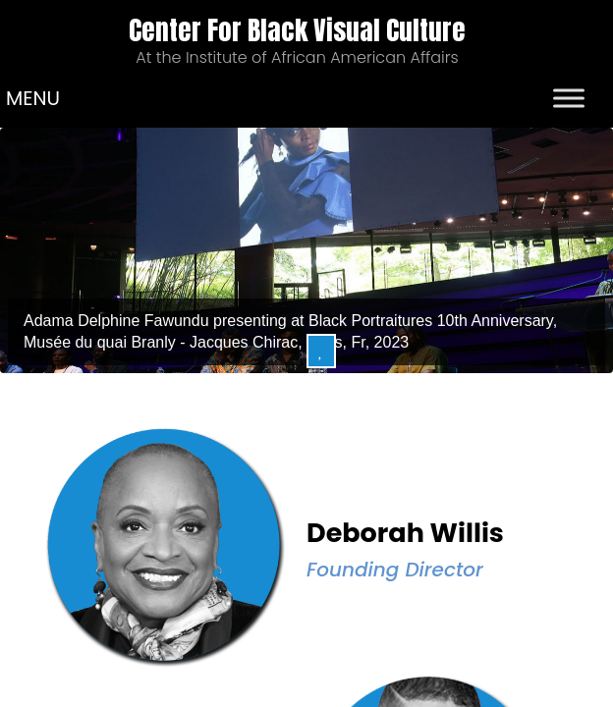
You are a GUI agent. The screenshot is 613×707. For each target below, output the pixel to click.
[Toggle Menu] (569, 97)
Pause (321, 351)
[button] (33, 98)
